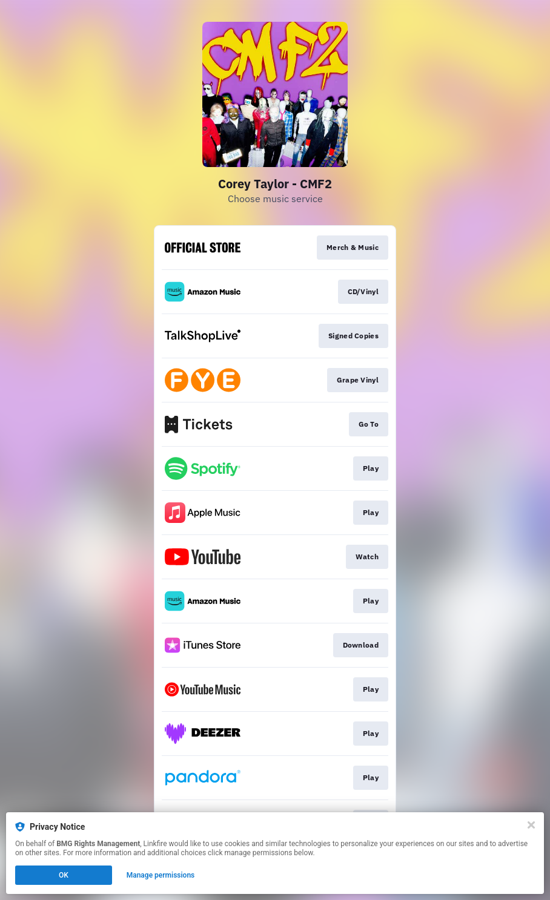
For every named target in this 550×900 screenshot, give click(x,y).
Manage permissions (161, 875)
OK (63, 875)
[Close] (531, 825)
